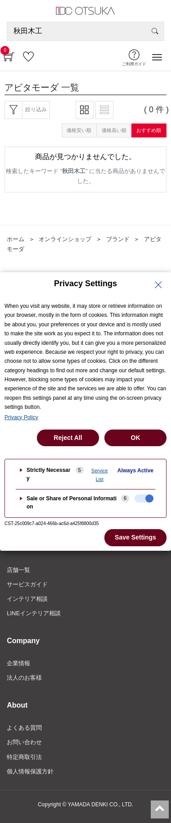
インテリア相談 (27, 598)
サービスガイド (27, 584)
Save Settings (135, 537)
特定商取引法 (24, 757)
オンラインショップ (65, 239)
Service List (99, 475)
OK (135, 437)
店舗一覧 (18, 570)
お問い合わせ (24, 742)
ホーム (15, 239)
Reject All (68, 437)
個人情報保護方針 (30, 771)
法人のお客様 (24, 677)
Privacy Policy (21, 417)
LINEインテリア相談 (34, 613)
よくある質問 (24, 727)
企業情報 (18, 663)
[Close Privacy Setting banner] (158, 285)
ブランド (118, 239)
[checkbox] (144, 498)
